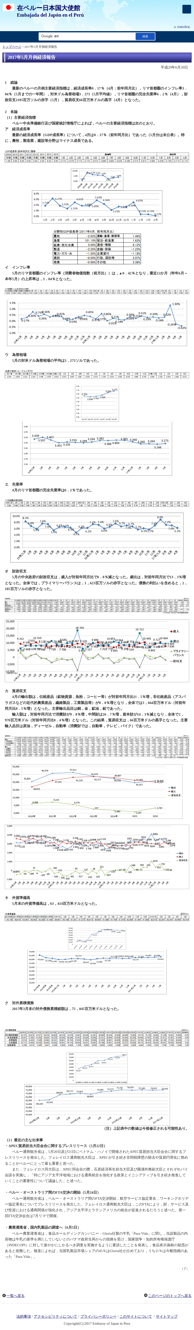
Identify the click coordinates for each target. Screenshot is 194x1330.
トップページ (11, 47)
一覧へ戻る (16, 1296)
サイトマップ (167, 1316)
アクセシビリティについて (55, 1316)
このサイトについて (135, 1316)
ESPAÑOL (183, 27)
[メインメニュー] (186, 9)
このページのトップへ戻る (170, 1296)
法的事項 (23, 1316)
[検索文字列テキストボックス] (86, 36)
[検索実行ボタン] (145, 36)
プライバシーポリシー (98, 1316)
